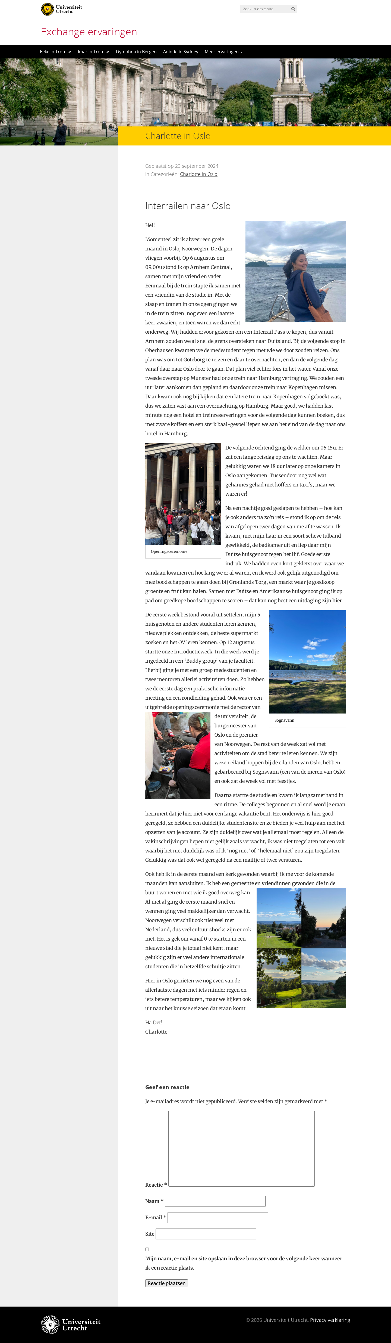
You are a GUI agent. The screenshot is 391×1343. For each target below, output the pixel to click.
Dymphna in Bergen (136, 52)
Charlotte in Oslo (198, 174)
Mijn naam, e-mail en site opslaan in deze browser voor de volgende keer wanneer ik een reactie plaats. (243, 1263)
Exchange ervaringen (89, 31)
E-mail (155, 1217)
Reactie (156, 1185)
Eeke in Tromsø (55, 52)
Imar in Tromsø (93, 52)
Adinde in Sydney (180, 52)
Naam (154, 1201)
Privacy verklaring (330, 1320)
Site (149, 1234)
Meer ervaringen (223, 52)
